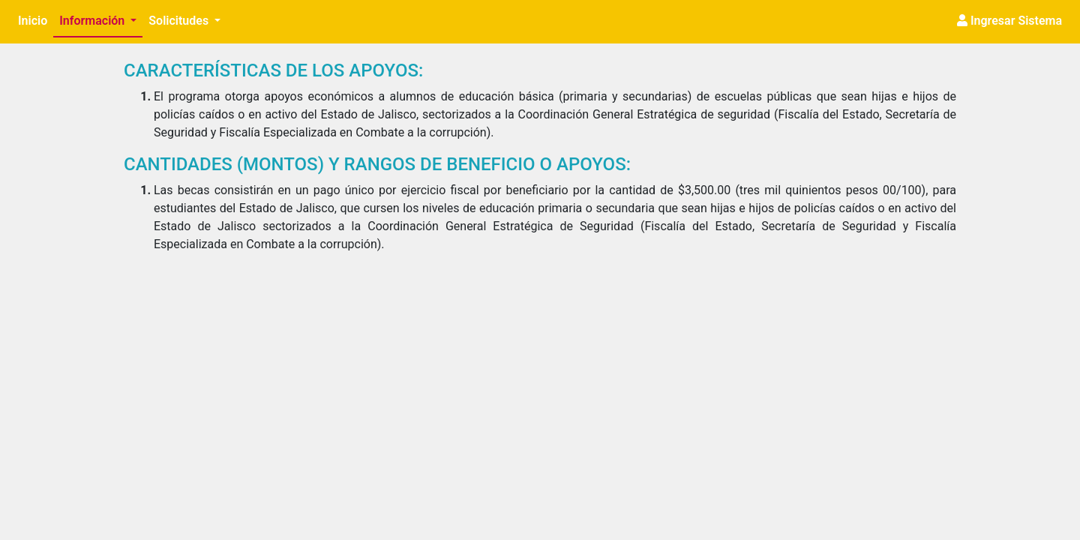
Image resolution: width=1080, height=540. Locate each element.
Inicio (35, 19)
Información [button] (93, 21)
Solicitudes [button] (180, 21)
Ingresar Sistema (1009, 21)
